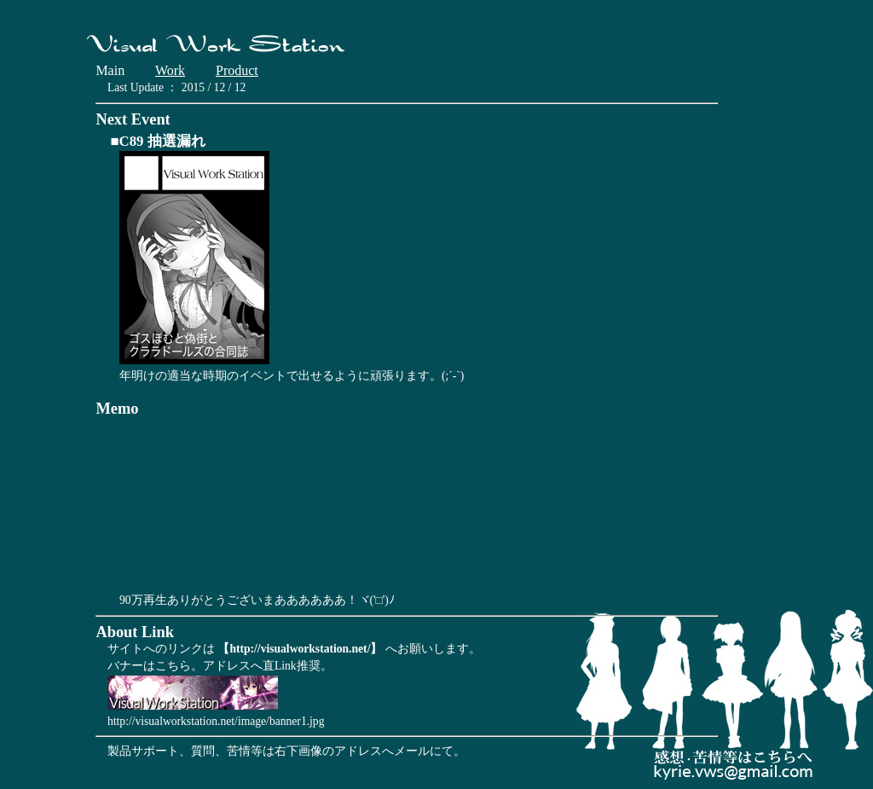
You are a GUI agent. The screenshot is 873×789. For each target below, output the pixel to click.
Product (237, 70)
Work (170, 70)
